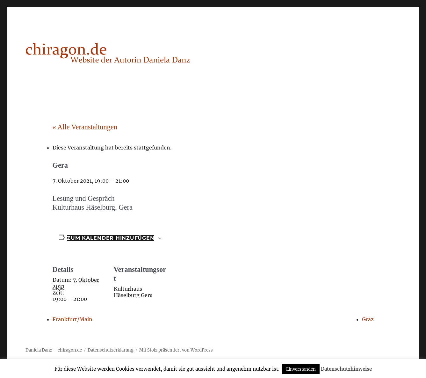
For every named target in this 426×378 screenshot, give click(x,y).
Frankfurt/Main (72, 319)
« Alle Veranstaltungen (85, 127)
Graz (368, 319)
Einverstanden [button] (301, 369)
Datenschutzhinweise (346, 369)
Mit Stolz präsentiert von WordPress (176, 350)
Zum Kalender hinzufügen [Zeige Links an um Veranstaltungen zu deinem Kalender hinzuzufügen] (110, 238)
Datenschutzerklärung (111, 350)
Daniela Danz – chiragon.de (53, 350)
